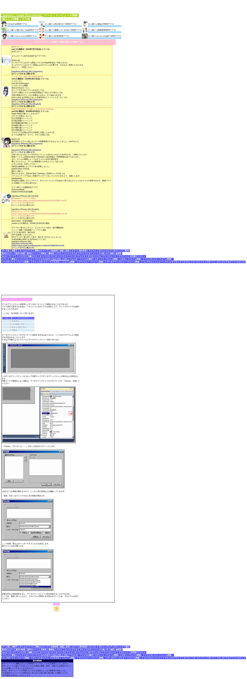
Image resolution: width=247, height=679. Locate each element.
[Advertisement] (123, 279)
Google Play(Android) (28, 15)
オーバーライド (61, 256)
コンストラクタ (70, 253)
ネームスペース (26, 251)
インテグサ (21, 256)
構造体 (51, 253)
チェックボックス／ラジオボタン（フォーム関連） (54, 262)
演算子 (14, 251)
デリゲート (123, 256)
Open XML (56, 259)
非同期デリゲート (137, 256)
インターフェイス (77, 256)
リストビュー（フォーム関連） (91, 262)
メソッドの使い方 (100, 253)
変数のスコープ (41, 251)
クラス (59, 253)
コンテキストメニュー (152, 262)
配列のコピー (7, 253)
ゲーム (48, 15)
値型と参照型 (115, 253)
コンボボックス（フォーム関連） (16, 262)
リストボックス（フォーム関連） (158, 259)
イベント (5, 259)
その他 (26, 19)
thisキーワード (8, 256)
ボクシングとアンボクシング (110, 251)
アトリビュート (109, 256)
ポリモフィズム (94, 256)
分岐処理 (54, 251)
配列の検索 (20, 253)
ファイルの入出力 (42, 259)
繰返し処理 (64, 251)
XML (65, 259)
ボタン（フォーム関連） (131, 259)
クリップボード (207, 262)
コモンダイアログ (223, 262)
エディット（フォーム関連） (107, 259)
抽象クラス (32, 256)
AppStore (7, 15)
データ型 (5, 251)
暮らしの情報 (10, 19)
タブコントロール (190, 262)
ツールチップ (239, 262)
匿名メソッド (17, 259)
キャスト (92, 251)
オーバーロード (46, 256)
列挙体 (43, 253)
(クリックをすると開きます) (23, 74)
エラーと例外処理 (79, 251)
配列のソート (32, 253)
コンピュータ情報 (66, 15)
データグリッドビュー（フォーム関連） (124, 262)
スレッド (29, 259)
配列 (127, 251)
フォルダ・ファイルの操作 (81, 259)
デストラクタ (85, 253)
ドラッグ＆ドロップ (172, 262)
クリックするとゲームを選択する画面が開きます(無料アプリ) (58, 42)
